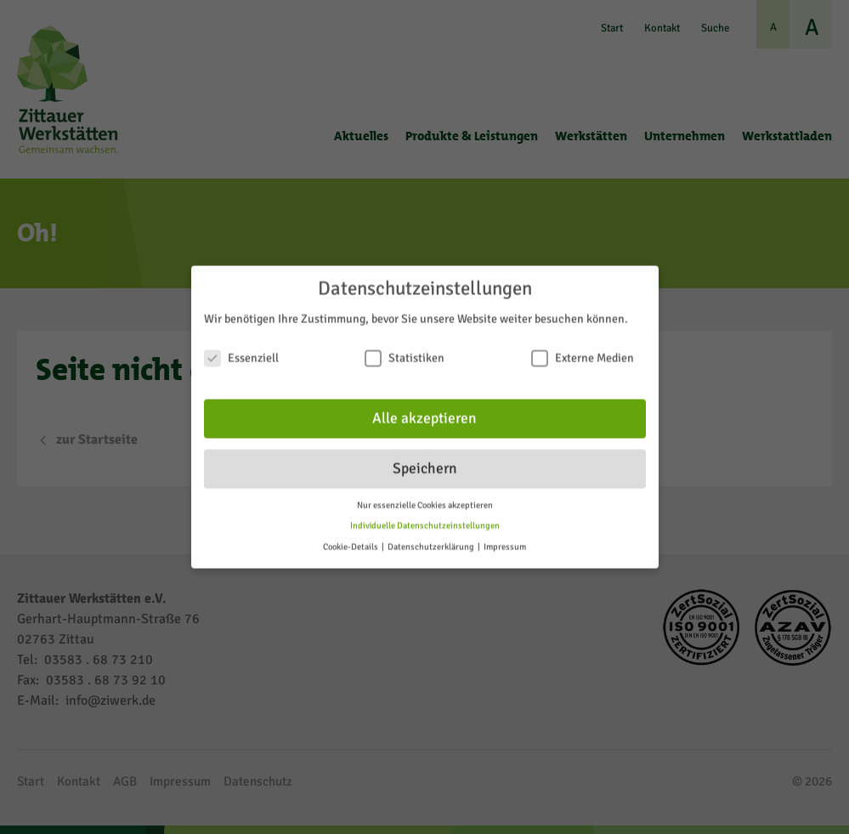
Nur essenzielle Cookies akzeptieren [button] (425, 496)
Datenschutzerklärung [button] (432, 538)
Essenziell (241, 350)
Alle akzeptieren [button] (424, 410)
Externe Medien (582, 350)
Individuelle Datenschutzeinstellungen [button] (425, 517)
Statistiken (404, 350)
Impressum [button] (505, 538)
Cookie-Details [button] (351, 538)
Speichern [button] (425, 460)
